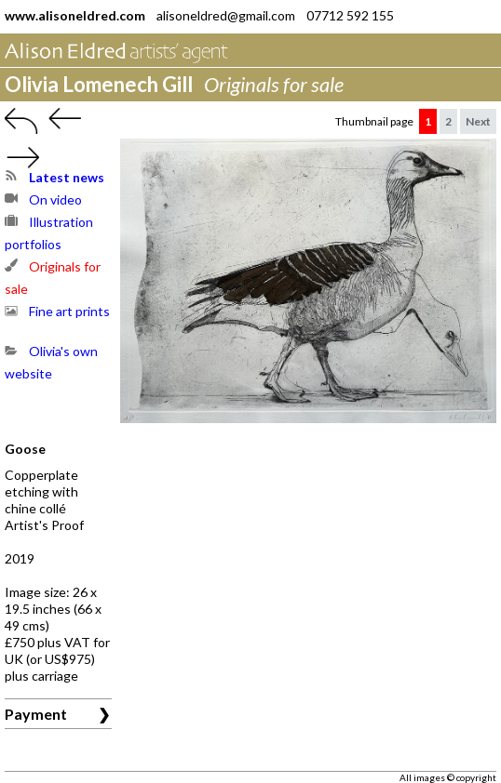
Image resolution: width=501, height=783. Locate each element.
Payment (36, 714)
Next (478, 121)
